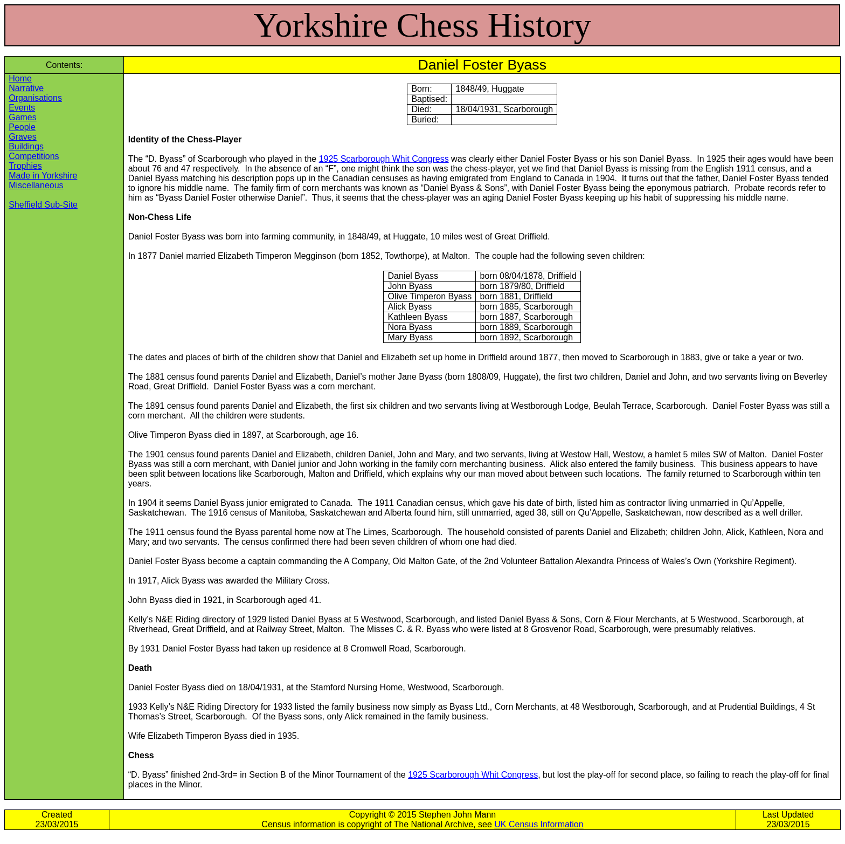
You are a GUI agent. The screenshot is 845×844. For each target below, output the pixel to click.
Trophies (25, 165)
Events (22, 107)
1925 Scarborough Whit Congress (384, 158)
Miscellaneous (36, 185)
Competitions (34, 156)
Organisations (35, 97)
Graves (23, 136)
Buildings (26, 146)
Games (23, 117)
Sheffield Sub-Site (43, 204)
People (22, 127)
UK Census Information (538, 824)
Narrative (26, 88)
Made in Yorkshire (43, 175)
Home (20, 78)
